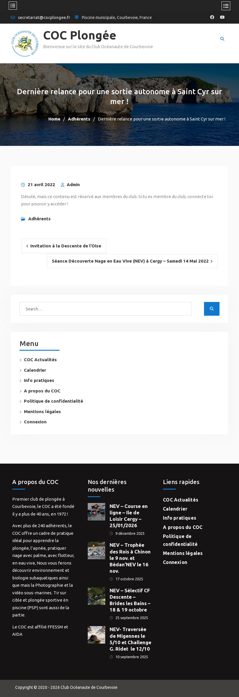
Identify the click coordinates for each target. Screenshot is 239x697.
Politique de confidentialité (53, 401)
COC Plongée (79, 35)
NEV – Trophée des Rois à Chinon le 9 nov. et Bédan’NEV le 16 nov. (130, 557)
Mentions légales (42, 411)
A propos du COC (42, 390)
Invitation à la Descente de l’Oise (65, 245)
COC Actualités (40, 359)
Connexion (35, 421)
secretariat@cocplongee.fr (44, 17)
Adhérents (39, 218)
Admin (73, 184)
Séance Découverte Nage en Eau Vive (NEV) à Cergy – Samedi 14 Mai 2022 (130, 260)
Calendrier (35, 370)
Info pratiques (39, 380)
